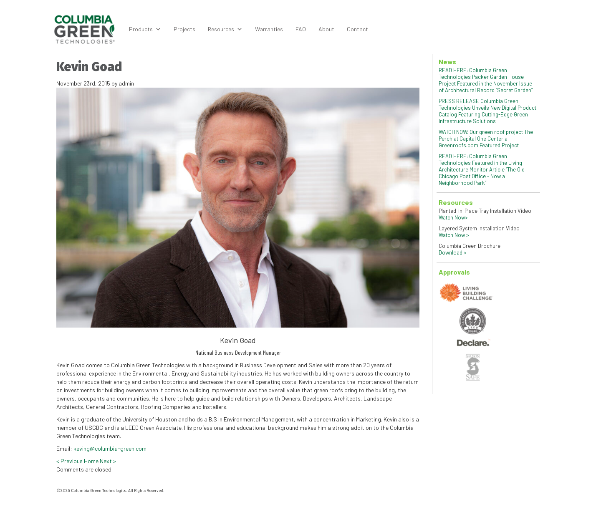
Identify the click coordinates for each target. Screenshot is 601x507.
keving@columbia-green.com (109, 448)
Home (91, 460)
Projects (184, 29)
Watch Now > (454, 235)
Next (108, 460)
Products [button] (145, 29)
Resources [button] (225, 29)
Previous (69, 460)
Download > (453, 252)
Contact (357, 29)
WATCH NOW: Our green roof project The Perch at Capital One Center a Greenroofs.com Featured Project (486, 139)
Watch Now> (453, 217)
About (326, 29)
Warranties (269, 29)
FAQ (300, 29)
